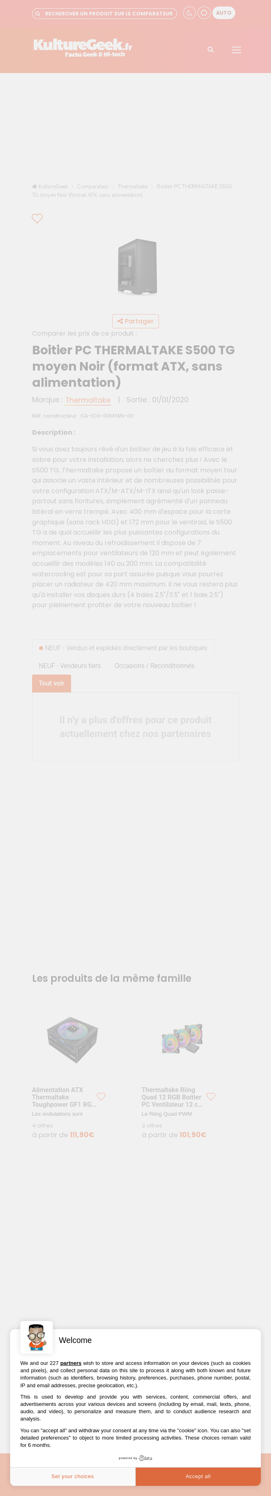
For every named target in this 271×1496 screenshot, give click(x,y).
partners (70, 1363)
